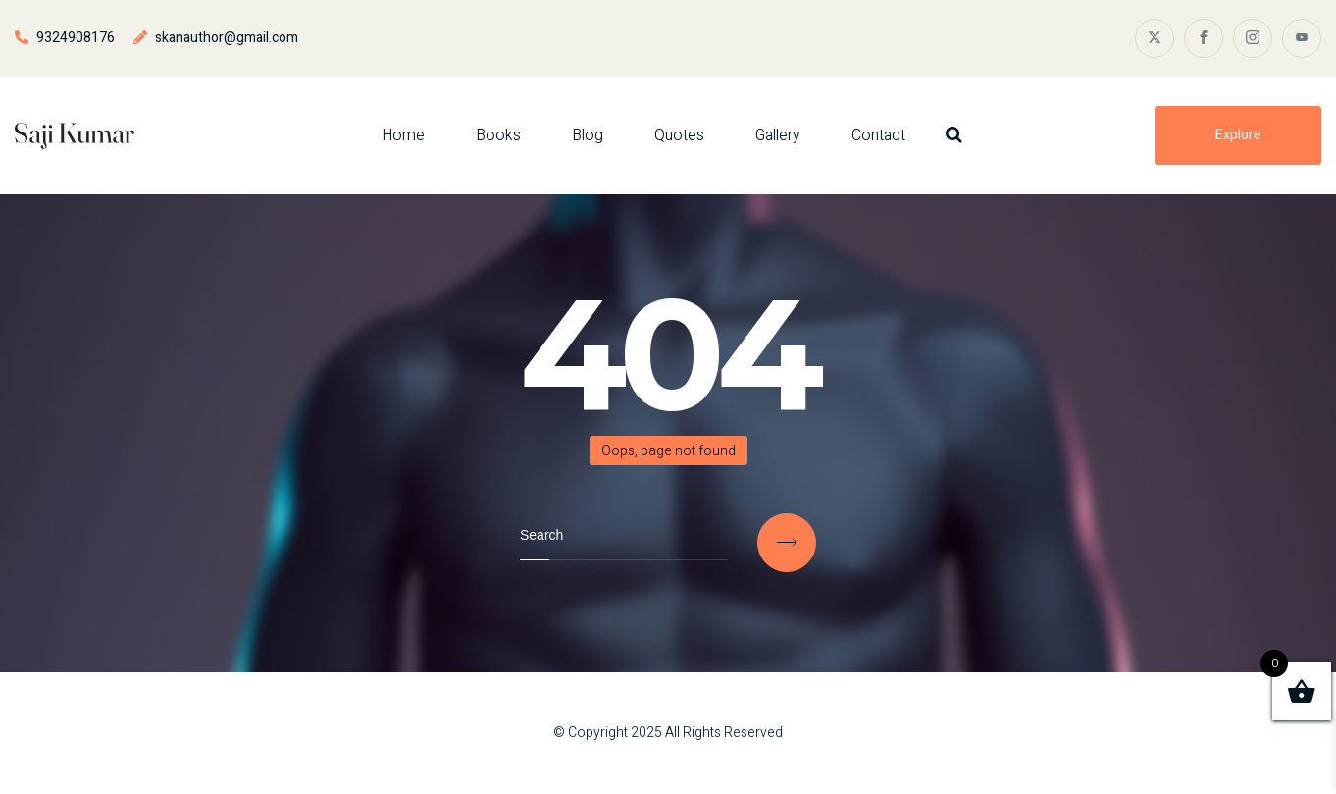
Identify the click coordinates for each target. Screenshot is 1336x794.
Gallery (777, 135)
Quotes (679, 135)
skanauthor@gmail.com (226, 37)
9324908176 (75, 37)
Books (498, 135)
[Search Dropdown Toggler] (954, 135)
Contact (878, 135)
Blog (587, 135)
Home (403, 135)
